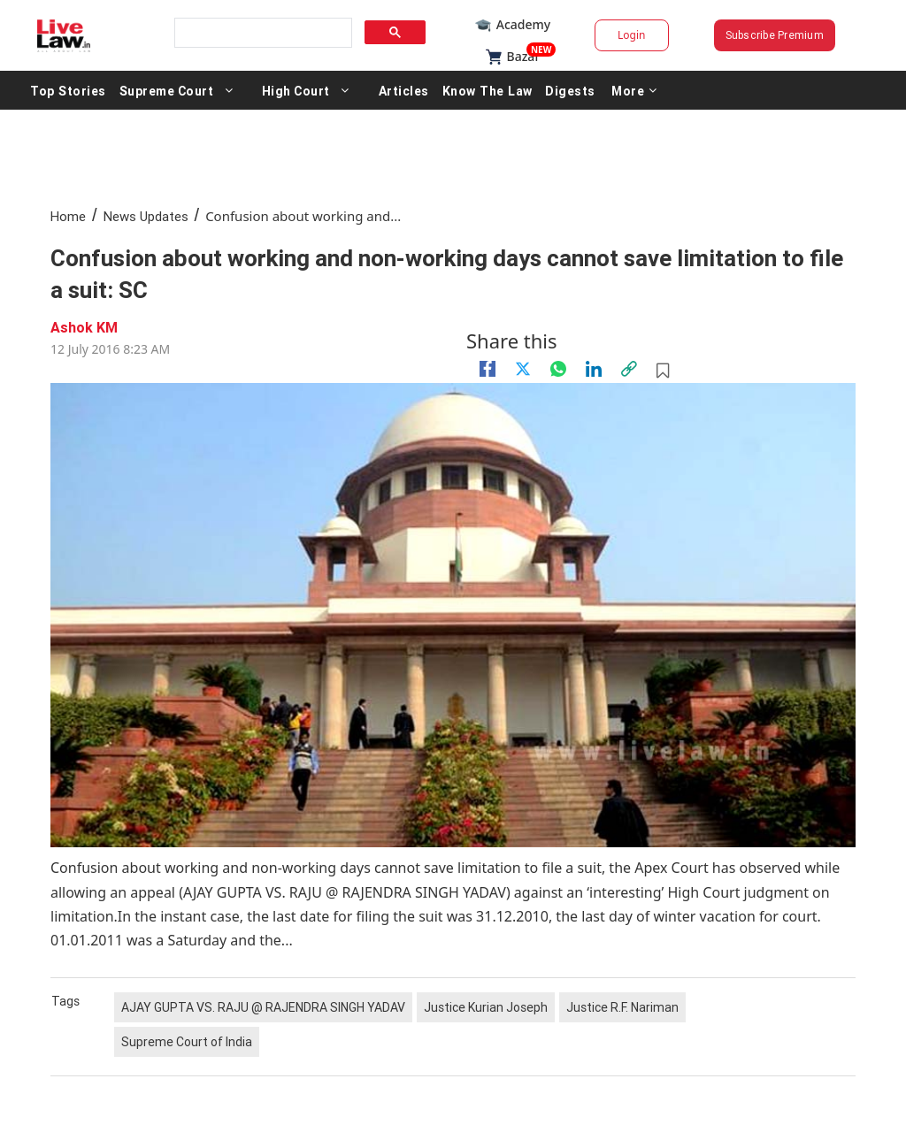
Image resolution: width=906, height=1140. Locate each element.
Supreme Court (166, 90)
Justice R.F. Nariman (622, 1007)
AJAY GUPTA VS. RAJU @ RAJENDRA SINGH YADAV (263, 1007)
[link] (629, 369)
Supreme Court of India (186, 1042)
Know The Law (485, 90)
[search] (262, 33)
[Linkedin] (594, 369)
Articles (403, 90)
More (632, 90)
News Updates (146, 216)
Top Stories (67, 90)
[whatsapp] (558, 369)
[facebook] (487, 369)
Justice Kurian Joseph (486, 1007)
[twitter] (523, 369)
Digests (567, 90)
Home (68, 216)
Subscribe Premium (775, 35)
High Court (295, 90)
